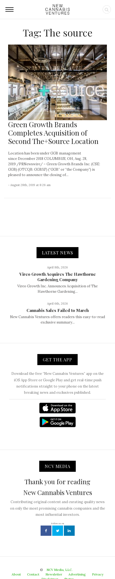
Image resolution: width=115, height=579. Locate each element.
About (16, 574)
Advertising (77, 574)
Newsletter (53, 574)
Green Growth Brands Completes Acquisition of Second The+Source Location (53, 133)
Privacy (97, 574)
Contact (33, 574)
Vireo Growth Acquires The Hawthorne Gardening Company (57, 276)
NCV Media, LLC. (60, 570)
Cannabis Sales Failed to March (58, 310)
